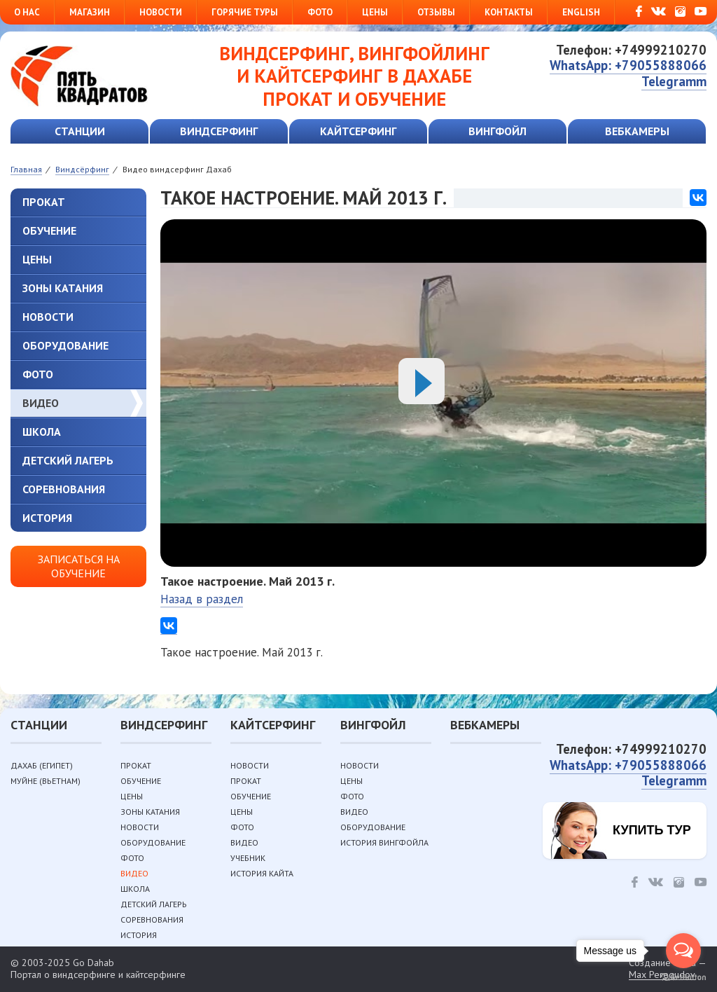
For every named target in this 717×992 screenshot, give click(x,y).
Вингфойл (497, 131)
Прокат (43, 202)
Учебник (247, 858)
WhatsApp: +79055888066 (628, 65)
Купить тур (652, 830)
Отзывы (436, 12)
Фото (320, 12)
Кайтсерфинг (358, 131)
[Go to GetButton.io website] (683, 977)
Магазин (89, 12)
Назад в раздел (201, 599)
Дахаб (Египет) (42, 765)
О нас (27, 12)
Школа (41, 432)
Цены (375, 12)
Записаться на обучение (79, 565)
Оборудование (65, 345)
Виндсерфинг (219, 131)
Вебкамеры (637, 131)
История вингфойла (384, 842)
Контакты (509, 12)
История (47, 518)
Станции (80, 131)
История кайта (261, 873)
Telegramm (673, 81)
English (581, 12)
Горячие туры (244, 12)
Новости (160, 12)
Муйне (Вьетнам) (46, 781)
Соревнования (63, 489)
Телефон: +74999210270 (631, 49)
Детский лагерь (67, 460)
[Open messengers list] (683, 950)
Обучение (49, 230)
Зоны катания (62, 288)
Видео (40, 403)
